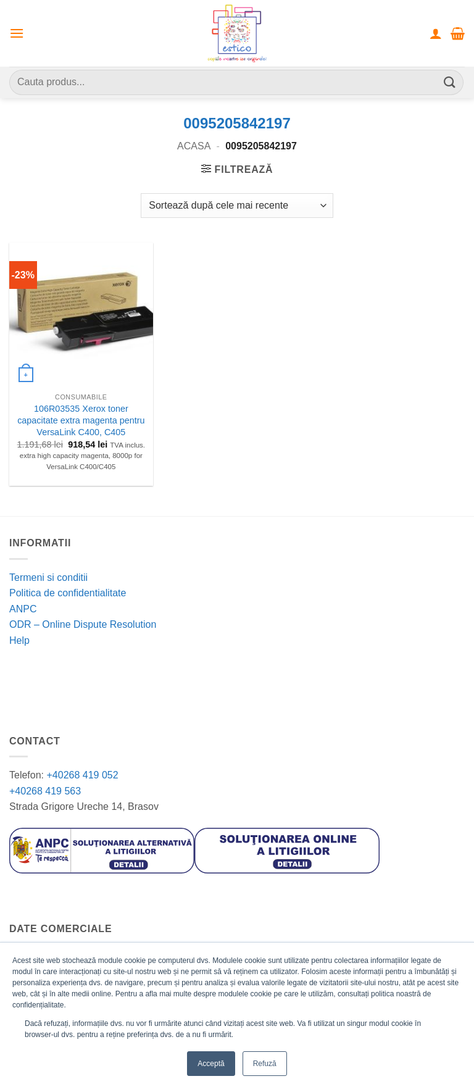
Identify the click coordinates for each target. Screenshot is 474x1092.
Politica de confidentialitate (67, 593)
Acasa (193, 146)
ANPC (22, 609)
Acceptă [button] (211, 1063)
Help (19, 640)
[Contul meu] (436, 33)
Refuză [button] (264, 1063)
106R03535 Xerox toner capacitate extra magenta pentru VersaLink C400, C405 (80, 420)
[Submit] (450, 82)
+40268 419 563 (45, 791)
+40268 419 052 (81, 775)
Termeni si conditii (48, 577)
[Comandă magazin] (237, 205)
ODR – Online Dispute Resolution (82, 624)
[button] (16, 33)
